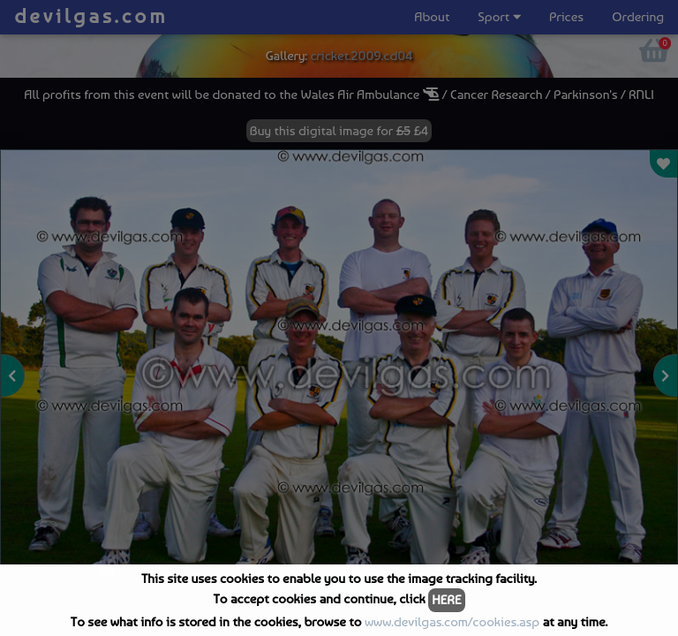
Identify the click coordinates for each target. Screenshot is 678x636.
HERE (446, 600)
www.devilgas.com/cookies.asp (452, 622)
